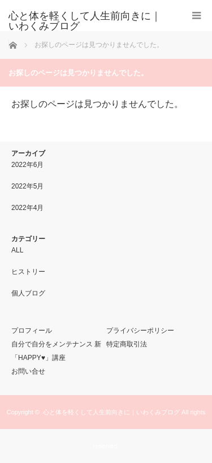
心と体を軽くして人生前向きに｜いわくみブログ (111, 412)
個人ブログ (28, 293)
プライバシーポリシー (140, 331)
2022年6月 (27, 165)
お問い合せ (28, 371)
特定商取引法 (126, 344)
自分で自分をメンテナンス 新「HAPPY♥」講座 (56, 351)
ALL (17, 250)
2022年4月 (27, 208)
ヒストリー (28, 272)
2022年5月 (27, 186)
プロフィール (31, 331)
